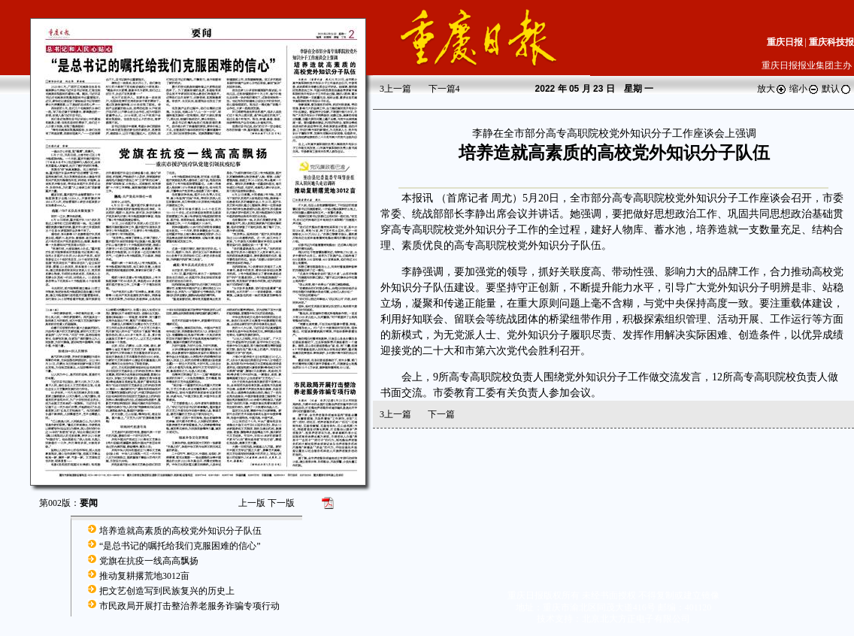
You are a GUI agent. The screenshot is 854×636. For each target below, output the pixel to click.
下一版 (281, 503)
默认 (837, 88)
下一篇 (444, 88)
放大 (772, 88)
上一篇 (395, 88)
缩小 (804, 88)
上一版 (251, 503)
